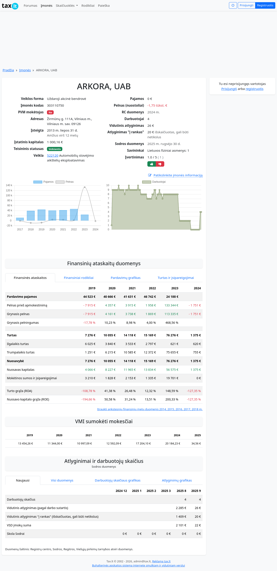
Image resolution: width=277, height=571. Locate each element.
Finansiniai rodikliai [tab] (78, 277)
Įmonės (46, 5)
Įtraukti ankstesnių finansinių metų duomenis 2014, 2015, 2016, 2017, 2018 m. (150, 409)
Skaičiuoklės (66, 5)
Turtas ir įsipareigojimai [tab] (176, 277)
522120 (52, 155)
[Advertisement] (104, 242)
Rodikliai (87, 5)
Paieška (104, 5)
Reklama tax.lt (161, 561)
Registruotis (265, 5)
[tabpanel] (104, 348)
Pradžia (8, 70)
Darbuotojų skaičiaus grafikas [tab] (117, 480)
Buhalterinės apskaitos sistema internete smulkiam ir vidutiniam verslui (138, 565)
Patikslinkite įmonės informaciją (175, 175)
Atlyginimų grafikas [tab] (177, 480)
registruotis (254, 88)
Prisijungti (246, 5)
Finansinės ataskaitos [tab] (30, 277)
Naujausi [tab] (22, 480)
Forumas (30, 5)
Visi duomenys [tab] (62, 480)
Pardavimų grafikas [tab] (126, 277)
